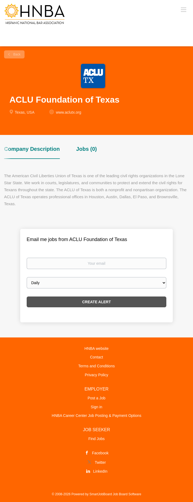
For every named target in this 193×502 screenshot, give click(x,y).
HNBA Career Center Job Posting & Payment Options (96, 415)
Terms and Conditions (96, 366)
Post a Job (96, 398)
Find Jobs (96, 439)
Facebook (100, 453)
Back (16, 54)
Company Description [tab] (32, 149)
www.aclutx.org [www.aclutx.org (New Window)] (68, 112)
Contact (96, 357)
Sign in (96, 407)
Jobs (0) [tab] (86, 149)
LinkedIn (100, 471)
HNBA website (96, 348)
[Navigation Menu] (183, 9)
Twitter (100, 462)
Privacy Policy (96, 375)
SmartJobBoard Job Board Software (115, 494)
